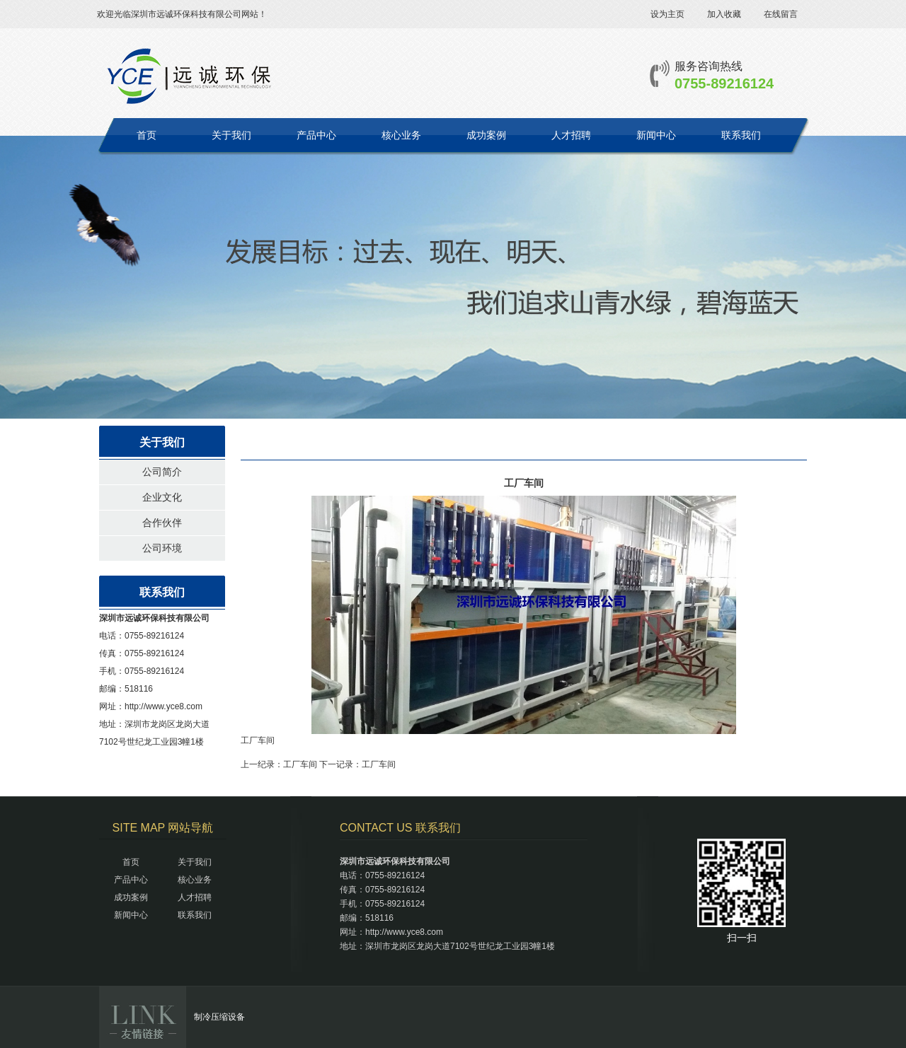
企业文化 (162, 497)
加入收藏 (724, 14)
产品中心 (316, 135)
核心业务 (401, 135)
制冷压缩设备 (219, 1017)
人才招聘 (571, 135)
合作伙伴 (162, 522)
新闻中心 (656, 135)
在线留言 (781, 14)
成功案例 (486, 135)
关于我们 (231, 135)
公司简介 (162, 471)
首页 (146, 135)
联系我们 (741, 135)
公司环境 (162, 548)
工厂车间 (300, 764)
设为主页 (667, 14)
